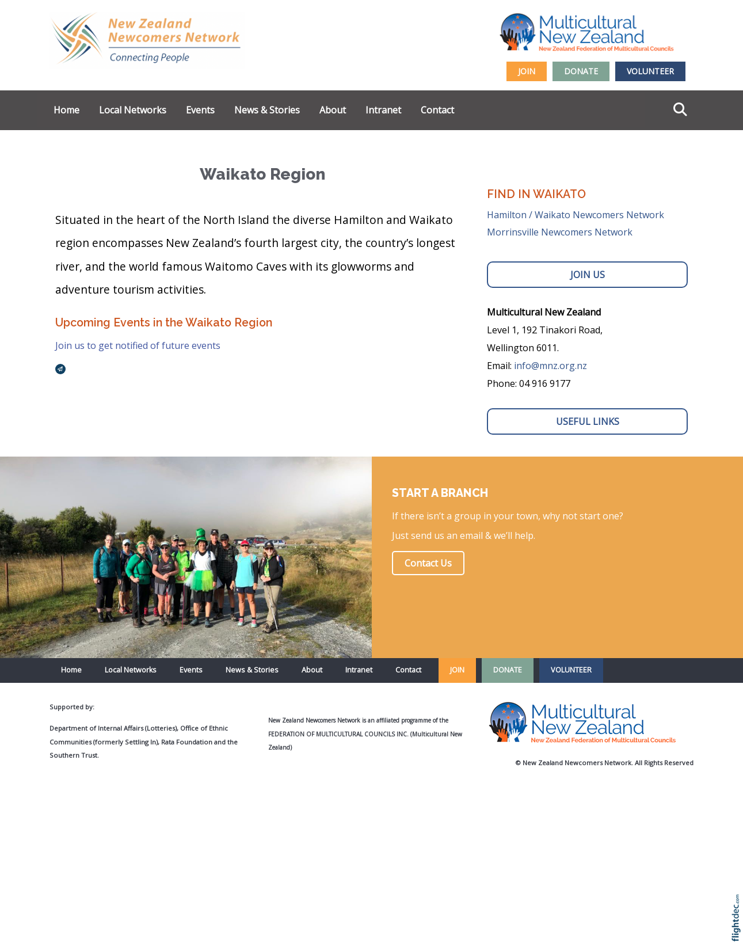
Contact (437, 110)
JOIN (526, 71)
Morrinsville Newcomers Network (559, 232)
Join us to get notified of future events (137, 345)
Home (66, 110)
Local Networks (132, 110)
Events (200, 110)
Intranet (383, 110)
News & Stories (267, 110)
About (332, 110)
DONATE (581, 71)
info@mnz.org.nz (550, 365)
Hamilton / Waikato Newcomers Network (575, 214)
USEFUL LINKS (587, 421)
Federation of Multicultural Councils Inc (337, 734)
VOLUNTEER (650, 71)
